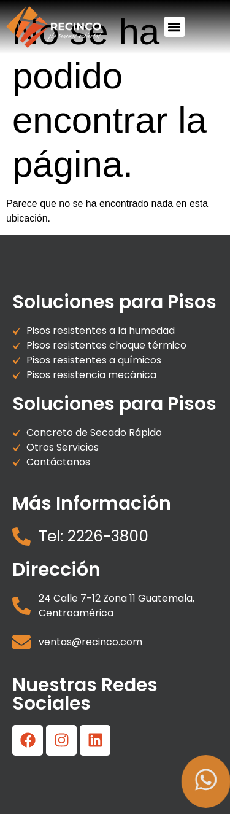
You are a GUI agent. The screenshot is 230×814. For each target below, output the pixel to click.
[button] (174, 27)
